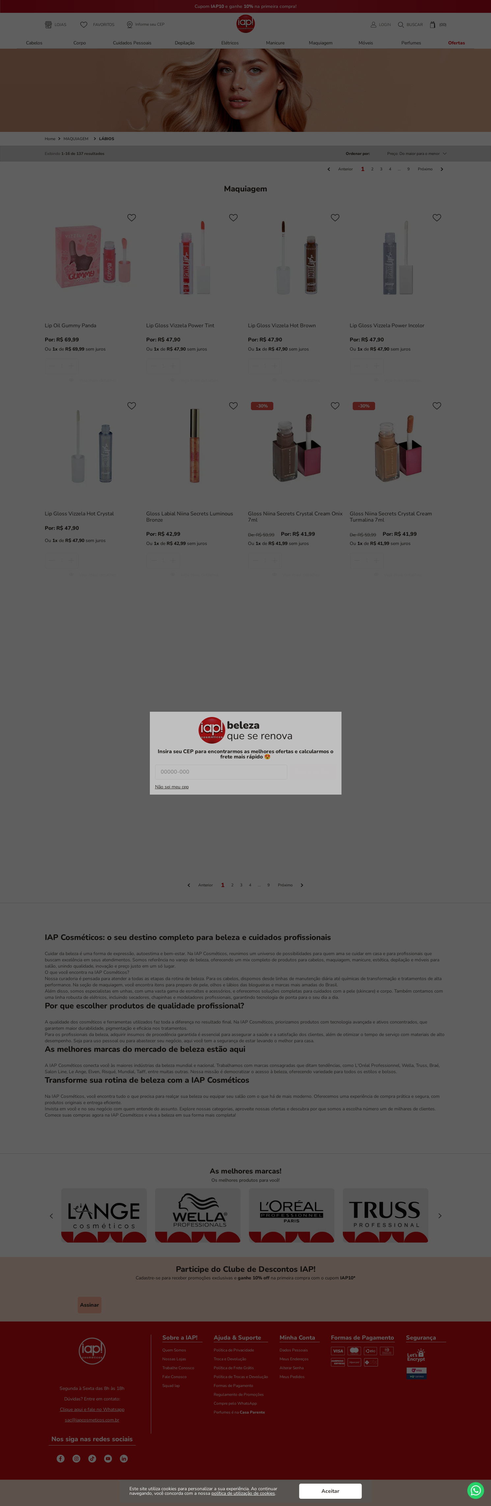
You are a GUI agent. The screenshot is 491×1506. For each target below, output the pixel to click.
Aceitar (330, 1491)
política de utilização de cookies (243, 1493)
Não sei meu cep (172, 787)
